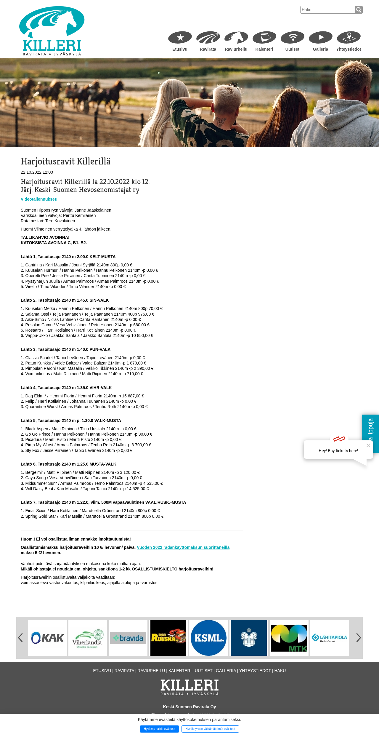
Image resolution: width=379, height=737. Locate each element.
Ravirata (208, 49)
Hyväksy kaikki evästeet (159, 728)
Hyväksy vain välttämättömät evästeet (210, 728)
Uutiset (292, 49)
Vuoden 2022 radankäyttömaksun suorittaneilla (183, 547)
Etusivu (179, 49)
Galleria (320, 49)
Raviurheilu (236, 49)
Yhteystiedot (348, 49)
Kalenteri (264, 49)
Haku (280, 670)
